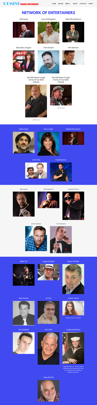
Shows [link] (60, 4)
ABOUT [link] (75, 4)
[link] (21, 3)
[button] (68, 3)
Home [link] (54, 4)
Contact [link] (83, 4)
